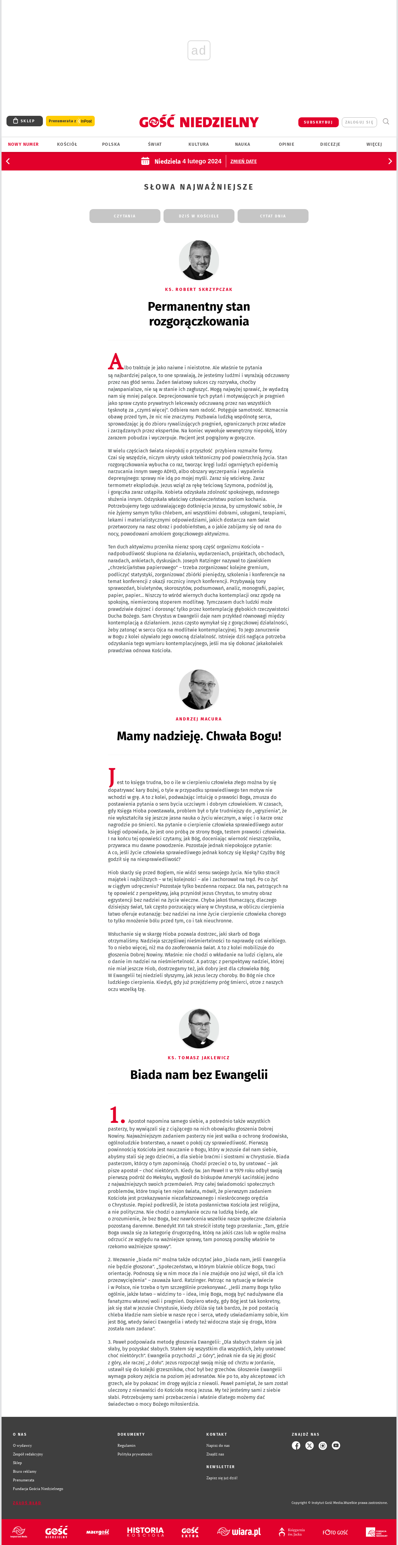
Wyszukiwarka (386, 121)
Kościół (67, 144)
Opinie (286, 144)
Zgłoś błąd (27, 1503)
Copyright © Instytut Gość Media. (318, 1503)
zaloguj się (359, 122)
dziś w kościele (199, 216)
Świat (155, 144)
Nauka (243, 144)
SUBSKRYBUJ (318, 122)
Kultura (199, 144)
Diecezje (330, 144)
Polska (111, 144)
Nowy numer (23, 144)
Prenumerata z (70, 121)
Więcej (374, 144)
